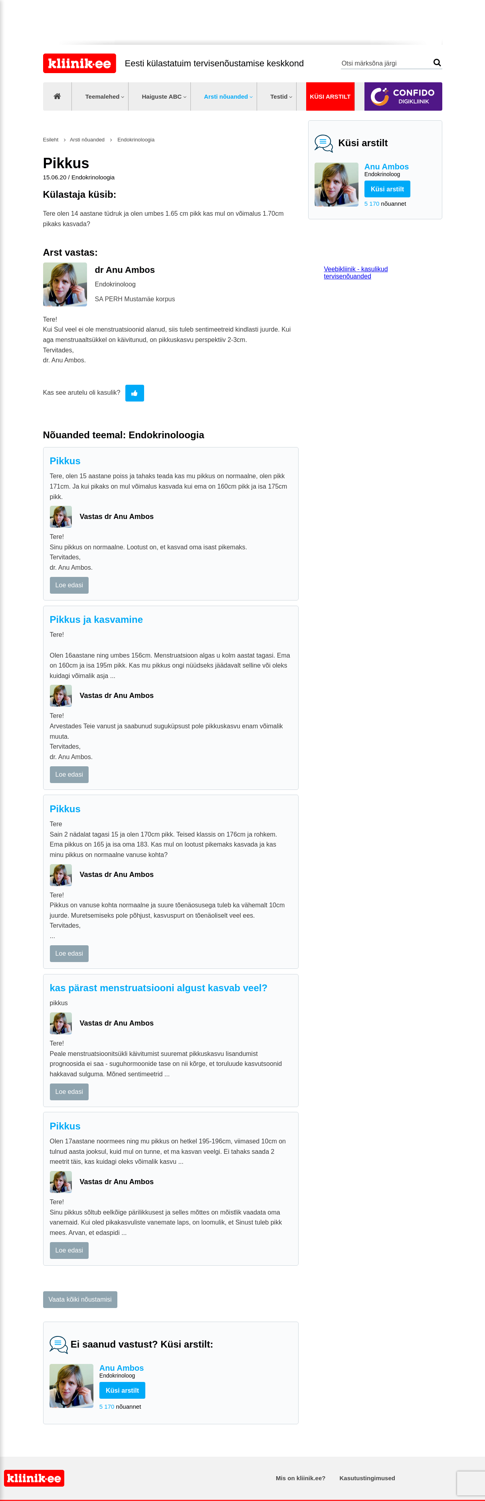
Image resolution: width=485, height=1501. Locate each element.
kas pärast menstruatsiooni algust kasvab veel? (159, 987)
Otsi (437, 63)
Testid (278, 96)
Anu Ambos (400, 170)
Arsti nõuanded (226, 96)
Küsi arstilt (330, 96)
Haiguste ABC (162, 96)
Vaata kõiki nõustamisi (80, 1299)
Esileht (51, 140)
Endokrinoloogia (135, 140)
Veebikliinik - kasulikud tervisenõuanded (356, 273)
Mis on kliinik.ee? (300, 1478)
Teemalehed (102, 96)
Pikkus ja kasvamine (96, 619)
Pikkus (65, 460)
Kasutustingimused (367, 1478)
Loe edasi (69, 585)
